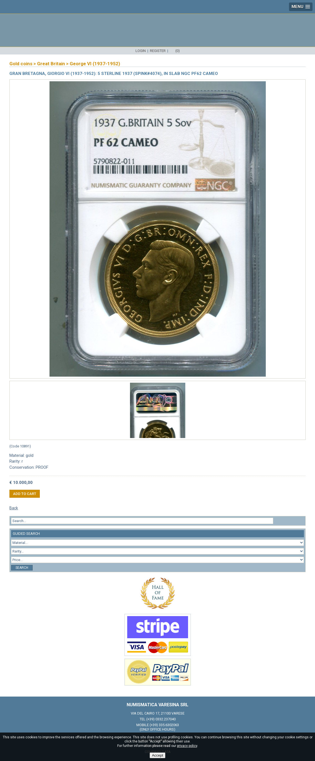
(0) (177, 51)
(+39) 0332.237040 (161, 719)
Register (158, 51)
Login (141, 51)
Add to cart (24, 494)
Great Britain (51, 63)
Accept (157, 755)
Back (13, 508)
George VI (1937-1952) (95, 63)
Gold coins (20, 63)
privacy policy (187, 746)
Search (21, 568)
